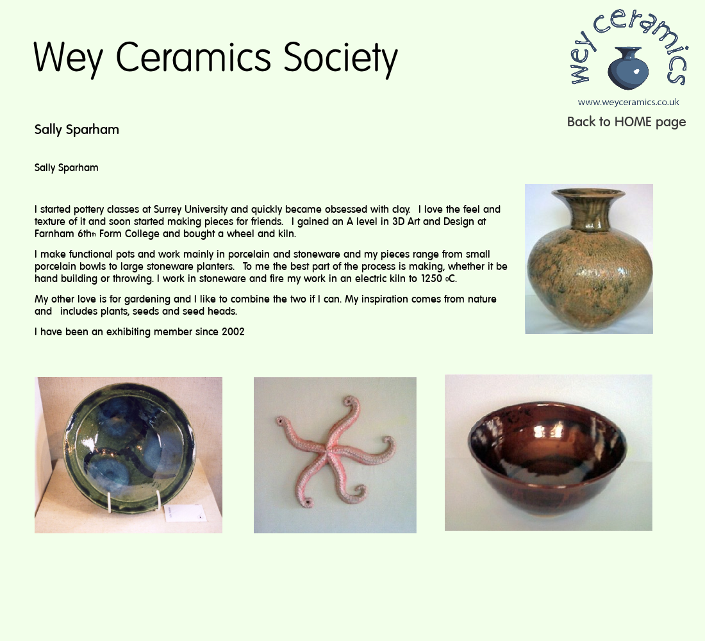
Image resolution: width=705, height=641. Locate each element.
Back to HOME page (626, 122)
